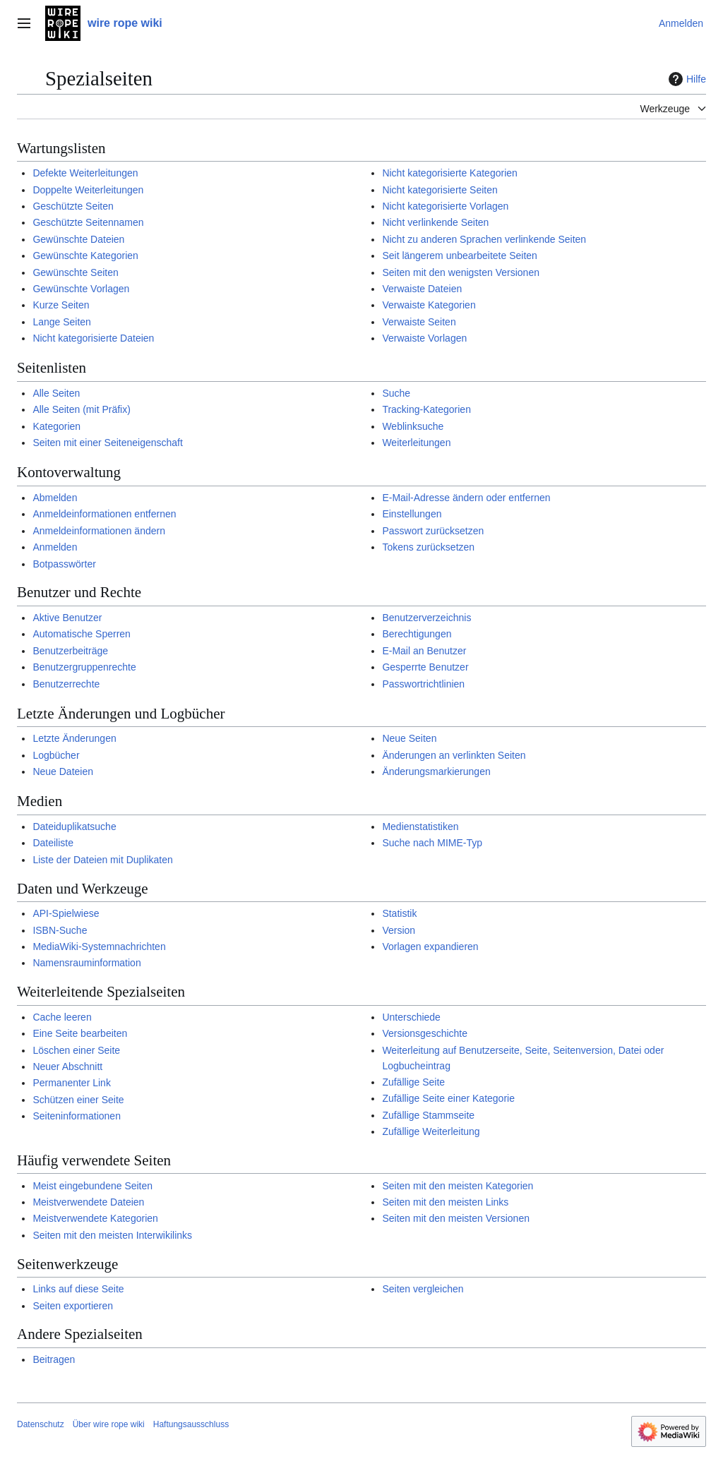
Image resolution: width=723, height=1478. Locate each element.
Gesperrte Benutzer (425, 667)
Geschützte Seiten (72, 206)
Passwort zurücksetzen (433, 530)
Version (398, 930)
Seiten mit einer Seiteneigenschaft (107, 442)
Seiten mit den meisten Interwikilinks (112, 1235)
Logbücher (55, 755)
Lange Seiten (61, 322)
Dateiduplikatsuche (74, 826)
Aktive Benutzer (67, 617)
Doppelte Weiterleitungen (87, 190)
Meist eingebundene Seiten (92, 1185)
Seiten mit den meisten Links (445, 1202)
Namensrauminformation (86, 962)
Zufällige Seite (413, 1082)
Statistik (399, 913)
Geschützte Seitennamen (87, 222)
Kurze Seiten (60, 305)
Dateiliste (52, 842)
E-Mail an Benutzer (424, 650)
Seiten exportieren (72, 1305)
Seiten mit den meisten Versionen (456, 1218)
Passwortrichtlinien (423, 684)
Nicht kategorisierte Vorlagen (445, 206)
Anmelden (54, 547)
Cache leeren (61, 1017)
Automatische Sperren (81, 633)
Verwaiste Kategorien (428, 305)
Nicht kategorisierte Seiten (439, 190)
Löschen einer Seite (76, 1050)
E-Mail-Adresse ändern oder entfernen (466, 497)
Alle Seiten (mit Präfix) (81, 409)
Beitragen (53, 1359)
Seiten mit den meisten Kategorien (457, 1185)
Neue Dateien (62, 771)
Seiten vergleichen (422, 1288)
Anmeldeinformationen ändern (98, 530)
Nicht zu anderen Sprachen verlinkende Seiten (484, 239)
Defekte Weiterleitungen (85, 173)
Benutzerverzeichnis (426, 617)
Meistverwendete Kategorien (94, 1218)
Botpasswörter (63, 564)
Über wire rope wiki (109, 1424)
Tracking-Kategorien (426, 409)
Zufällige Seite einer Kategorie (448, 1098)
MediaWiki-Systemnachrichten (98, 946)
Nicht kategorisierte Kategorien (449, 173)
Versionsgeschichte (424, 1033)
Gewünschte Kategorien (85, 255)
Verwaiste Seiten (418, 322)
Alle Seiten (56, 393)
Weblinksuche (412, 426)
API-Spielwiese (65, 913)
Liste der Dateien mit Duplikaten (102, 859)
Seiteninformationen (76, 1116)
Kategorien (56, 426)
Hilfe (685, 79)
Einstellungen (411, 513)
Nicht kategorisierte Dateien (93, 338)
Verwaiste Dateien (422, 288)
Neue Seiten (409, 738)
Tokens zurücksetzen (428, 547)
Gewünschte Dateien (78, 239)
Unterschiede (411, 1017)
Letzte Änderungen (74, 738)
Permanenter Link (71, 1082)
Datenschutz (40, 1424)
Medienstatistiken (420, 826)
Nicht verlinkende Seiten (435, 222)
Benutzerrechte (66, 684)
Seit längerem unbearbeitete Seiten (459, 255)
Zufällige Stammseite (428, 1115)
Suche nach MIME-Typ (432, 842)
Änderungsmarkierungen (436, 771)
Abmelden (54, 497)
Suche (396, 393)
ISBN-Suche (59, 930)
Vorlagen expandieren (430, 946)
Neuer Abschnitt (67, 1066)
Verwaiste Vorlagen (424, 338)
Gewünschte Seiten (75, 272)
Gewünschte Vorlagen (80, 288)
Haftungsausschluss (191, 1424)
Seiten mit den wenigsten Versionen (460, 272)
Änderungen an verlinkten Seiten (453, 755)
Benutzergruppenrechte (84, 667)
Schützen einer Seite (78, 1099)
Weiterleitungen (416, 442)
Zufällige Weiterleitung (430, 1131)
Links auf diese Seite (78, 1288)
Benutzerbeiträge (70, 650)
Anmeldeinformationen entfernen (104, 513)
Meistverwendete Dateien (88, 1202)
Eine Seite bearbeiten (79, 1033)
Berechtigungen (416, 633)
